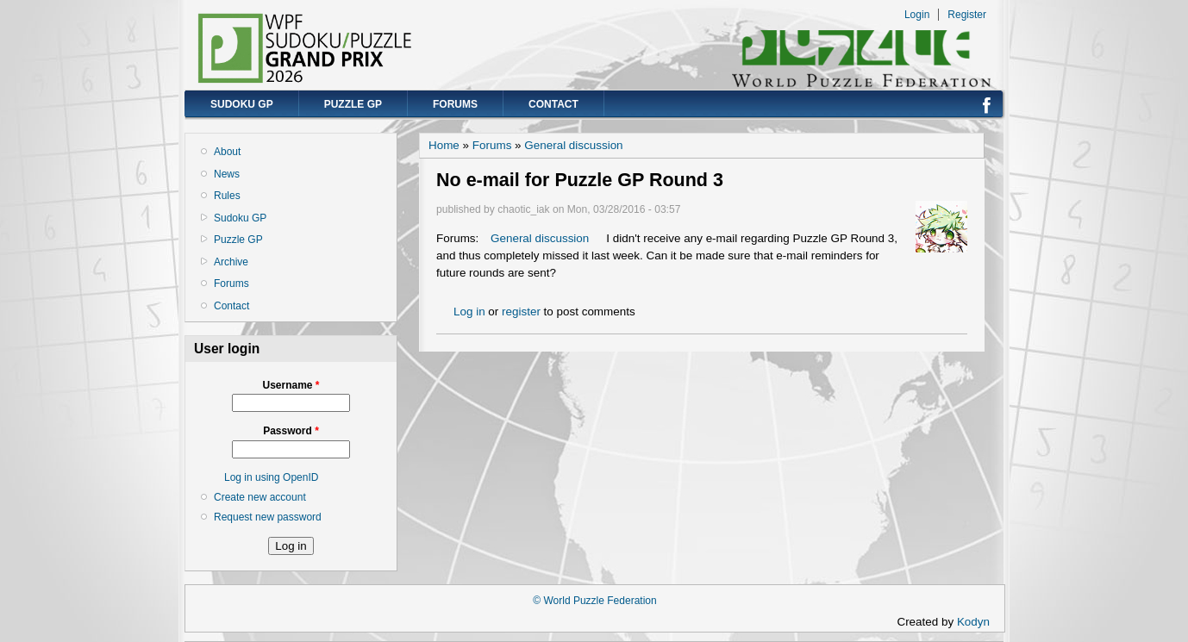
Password (291, 431)
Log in (469, 311)
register (521, 311)
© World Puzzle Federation (594, 601)
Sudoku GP (241, 104)
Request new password (268, 517)
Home (444, 145)
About (227, 152)
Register (966, 15)
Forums (455, 104)
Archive (231, 262)
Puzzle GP (353, 104)
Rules (227, 196)
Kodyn (978, 621)
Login (916, 15)
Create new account (260, 497)
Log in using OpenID (271, 477)
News (227, 174)
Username (290, 385)
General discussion (573, 145)
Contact (553, 104)
